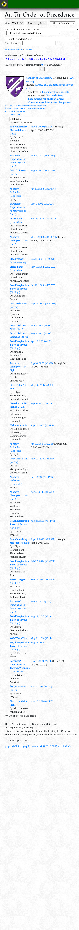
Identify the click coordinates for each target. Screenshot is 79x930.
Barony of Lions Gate (46, 84)
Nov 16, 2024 (42, 701)
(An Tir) (14, 173)
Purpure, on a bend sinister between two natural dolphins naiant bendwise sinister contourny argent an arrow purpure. (26, 108)
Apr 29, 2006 (41, 341)
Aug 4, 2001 (43, 170)
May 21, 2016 (41, 638)
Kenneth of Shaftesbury (39, 77)
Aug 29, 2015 (41, 616)
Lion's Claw (16, 218)
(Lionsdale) (16, 195)
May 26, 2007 (42, 385)
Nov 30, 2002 (44, 218)
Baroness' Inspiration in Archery (17, 159)
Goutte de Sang (54, 95)
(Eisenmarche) (18, 262)
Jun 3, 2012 (42, 477)
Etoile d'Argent (18, 579)
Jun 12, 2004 (43, 285)
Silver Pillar (16, 385)
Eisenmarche (49, 91)
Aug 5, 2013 (42, 491)
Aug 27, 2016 (41, 642)
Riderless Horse (13, 49)
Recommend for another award (46, 98)
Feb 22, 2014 (43, 561)
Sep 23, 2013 (43, 539)
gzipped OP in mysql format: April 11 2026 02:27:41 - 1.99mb (38, 746)
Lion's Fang (16, 266)
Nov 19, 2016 (41, 660)
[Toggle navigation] (74, 4)
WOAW (14, 638)
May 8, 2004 (43, 266)
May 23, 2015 (41, 601)
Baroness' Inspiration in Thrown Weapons (20, 664)
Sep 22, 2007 (42, 425)
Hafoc (13, 425)
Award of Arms (18, 170)
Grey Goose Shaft (19, 458)
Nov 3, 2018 (41, 686)
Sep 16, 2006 (42, 363)
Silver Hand (16, 701)
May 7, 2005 (41, 325)
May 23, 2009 (43, 458)
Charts (28, 49)
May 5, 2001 (43, 155)
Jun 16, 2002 (43, 188)
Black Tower (16, 258)
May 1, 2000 (43, 126)
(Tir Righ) (15, 292)
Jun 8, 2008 (42, 443)
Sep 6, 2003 (43, 258)
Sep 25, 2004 (43, 303)
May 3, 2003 (44, 236)
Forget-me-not (18, 686)
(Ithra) (19, 328)
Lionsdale (63, 91)
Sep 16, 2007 (42, 403)
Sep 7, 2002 (43, 203)
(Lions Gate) (16, 222)
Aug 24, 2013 (43, 520)
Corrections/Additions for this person (49, 102)
